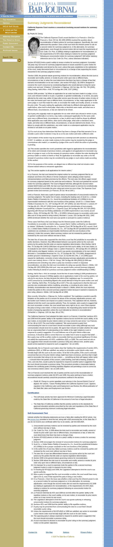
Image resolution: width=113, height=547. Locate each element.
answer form (35, 419)
